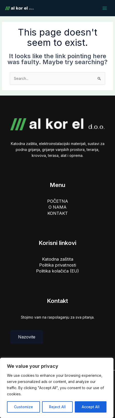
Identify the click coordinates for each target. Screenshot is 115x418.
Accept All (91, 407)
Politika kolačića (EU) (57, 271)
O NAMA (57, 207)
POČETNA (57, 201)
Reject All (57, 407)
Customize (23, 407)
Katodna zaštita (57, 259)
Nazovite (26, 336)
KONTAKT (57, 213)
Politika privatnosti (57, 265)
